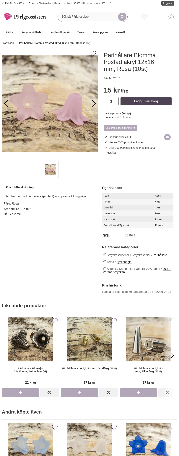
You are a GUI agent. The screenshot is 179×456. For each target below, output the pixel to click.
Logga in (168, 3)
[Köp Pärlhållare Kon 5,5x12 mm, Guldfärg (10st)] (79, 392)
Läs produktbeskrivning (119, 127)
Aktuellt (121, 32)
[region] (50, 187)
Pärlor (9, 32)
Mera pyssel (100, 32)
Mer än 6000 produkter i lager (46, 3)
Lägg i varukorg (146, 101)
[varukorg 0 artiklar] (171, 16)
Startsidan (8, 43)
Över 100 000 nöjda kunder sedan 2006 (86, 3)
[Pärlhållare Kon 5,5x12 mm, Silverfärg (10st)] (148, 352)
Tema (80, 32)
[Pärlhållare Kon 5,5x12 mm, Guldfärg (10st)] (89, 352)
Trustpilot (110, 152)
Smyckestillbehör (32, 32)
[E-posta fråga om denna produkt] (167, 137)
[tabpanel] (50, 202)
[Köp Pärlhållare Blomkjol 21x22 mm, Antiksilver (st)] (20, 392)
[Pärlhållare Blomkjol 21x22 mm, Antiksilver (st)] (30, 352)
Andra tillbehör (60, 32)
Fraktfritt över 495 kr (15, 3)
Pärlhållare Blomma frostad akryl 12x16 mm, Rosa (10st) (54, 43)
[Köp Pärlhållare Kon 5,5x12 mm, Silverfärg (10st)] (138, 392)
